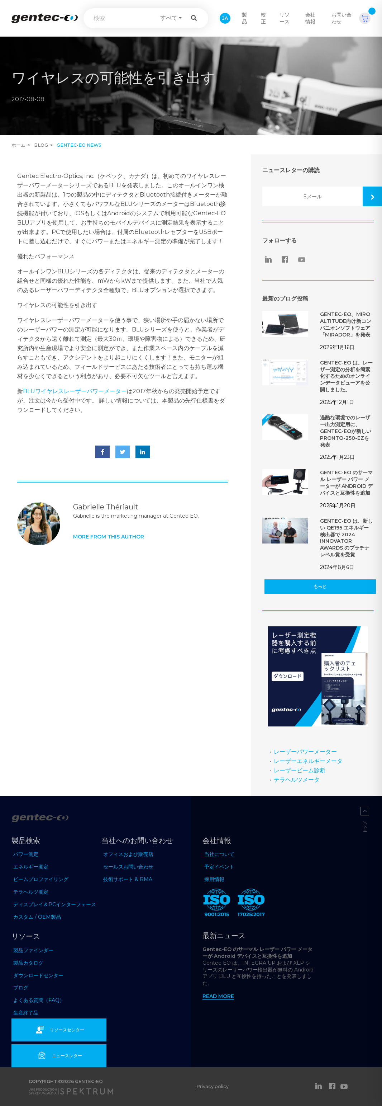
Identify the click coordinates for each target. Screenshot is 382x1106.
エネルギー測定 (30, 866)
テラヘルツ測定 (30, 892)
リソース (285, 18)
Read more (218, 996)
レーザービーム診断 (299, 770)
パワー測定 (25, 854)
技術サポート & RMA (127, 879)
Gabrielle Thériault (105, 507)
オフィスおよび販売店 (128, 854)
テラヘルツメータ (297, 779)
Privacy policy (212, 1086)
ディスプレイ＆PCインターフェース (54, 904)
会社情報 (310, 18)
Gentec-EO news (79, 145)
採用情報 (214, 879)
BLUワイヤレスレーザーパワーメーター (75, 391)
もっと (320, 586)
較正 (263, 18)
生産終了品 (25, 1012)
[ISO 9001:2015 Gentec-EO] (216, 904)
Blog (41, 145)
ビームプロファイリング (40, 879)
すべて (168, 17)
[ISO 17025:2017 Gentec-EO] (251, 904)
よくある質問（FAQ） (39, 1000)
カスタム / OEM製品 (37, 917)
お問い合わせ (341, 18)
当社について (219, 854)
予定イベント (219, 866)
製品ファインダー (33, 950)
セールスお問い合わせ (128, 866)
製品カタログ (28, 963)
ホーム (18, 145)
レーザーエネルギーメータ (308, 761)
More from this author (108, 536)
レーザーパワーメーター (305, 751)
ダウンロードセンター (38, 975)
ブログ (20, 987)
